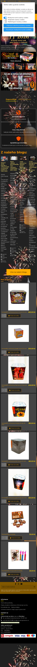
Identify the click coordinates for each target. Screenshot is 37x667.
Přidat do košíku (13, 315)
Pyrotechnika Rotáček (8, 534)
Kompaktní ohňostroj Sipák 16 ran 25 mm (14, 348)
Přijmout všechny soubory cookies (19, 25)
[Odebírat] (34, 587)
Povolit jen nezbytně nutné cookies (18, 30)
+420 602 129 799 (7, 620)
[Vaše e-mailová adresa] (17, 587)
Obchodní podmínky (7, 603)
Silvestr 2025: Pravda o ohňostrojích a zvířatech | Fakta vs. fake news (5, 167)
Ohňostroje (13, 250)
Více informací (18, 34)
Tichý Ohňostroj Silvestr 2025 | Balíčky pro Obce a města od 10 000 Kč (23, 167)
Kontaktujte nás (5, 607)
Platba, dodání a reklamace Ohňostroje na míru (14, 605)
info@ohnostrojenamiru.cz (21, 620)
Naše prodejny (15, 607)
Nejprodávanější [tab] (24, 99)
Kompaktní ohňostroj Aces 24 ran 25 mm (14, 312)
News (3, 256)
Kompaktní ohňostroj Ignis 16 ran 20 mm (14, 497)
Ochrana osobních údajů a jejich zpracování (13, 609)
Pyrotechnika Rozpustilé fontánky (12, 570)
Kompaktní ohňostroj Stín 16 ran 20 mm (14, 461)
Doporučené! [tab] (11, 99)
